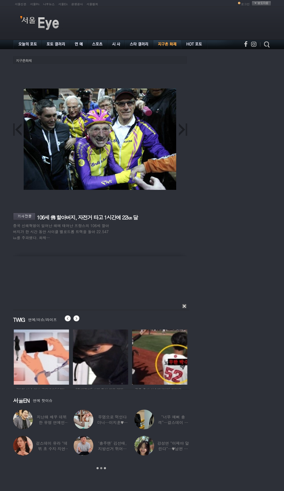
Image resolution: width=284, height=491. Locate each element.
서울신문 (21, 4)
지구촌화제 (24, 60)
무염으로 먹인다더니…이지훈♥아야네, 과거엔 (112, 422)
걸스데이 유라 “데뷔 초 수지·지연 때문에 (51, 448)
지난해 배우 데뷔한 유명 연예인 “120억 (52, 422)
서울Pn (34, 4)
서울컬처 (92, 4)
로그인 (245, 4)
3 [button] (105, 468)
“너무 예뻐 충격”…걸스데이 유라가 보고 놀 (173, 422)
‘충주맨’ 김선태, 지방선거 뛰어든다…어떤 (112, 448)
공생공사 (77, 4)
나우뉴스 (49, 4)
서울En (63, 4)
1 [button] (98, 468)
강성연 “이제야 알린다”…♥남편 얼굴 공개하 (173, 448)
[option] (82, 356)
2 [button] (101, 468)
